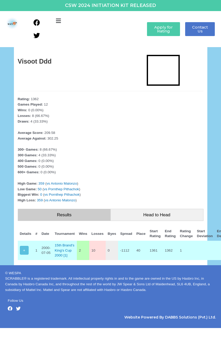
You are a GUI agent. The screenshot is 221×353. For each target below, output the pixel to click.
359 (41, 183)
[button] (58, 21)
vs (48, 183)
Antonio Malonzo (64, 183)
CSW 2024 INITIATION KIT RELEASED (110, 5)
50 (40, 189)
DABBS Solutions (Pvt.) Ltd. (190, 317)
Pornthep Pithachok (63, 189)
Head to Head (156, 214)
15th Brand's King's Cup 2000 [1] (64, 250)
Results (64, 214)
